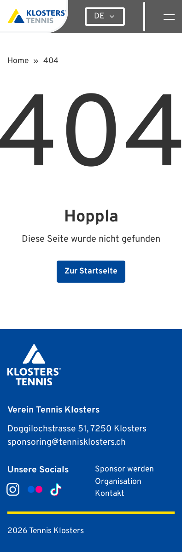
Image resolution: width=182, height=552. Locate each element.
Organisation (118, 481)
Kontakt (109, 493)
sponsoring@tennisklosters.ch (66, 442)
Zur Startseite (91, 271)
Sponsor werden (124, 469)
